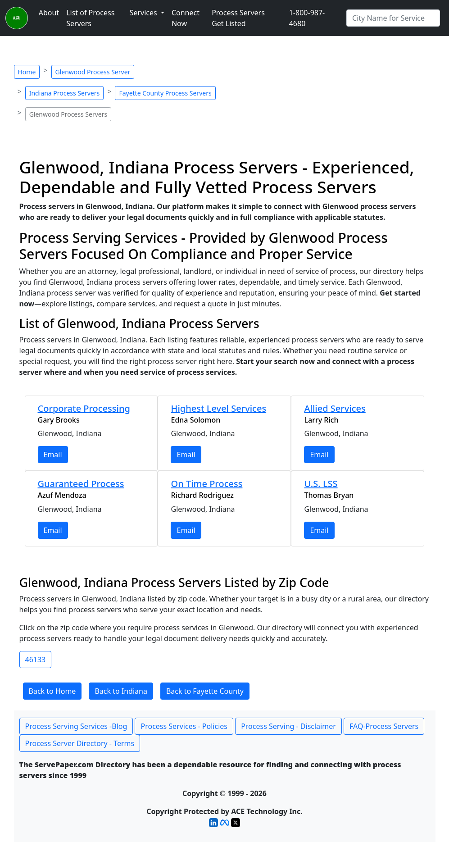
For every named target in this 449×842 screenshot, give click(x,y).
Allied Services (334, 408)
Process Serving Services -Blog (76, 726)
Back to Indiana (121, 691)
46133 (35, 659)
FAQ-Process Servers (383, 726)
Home (27, 72)
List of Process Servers (90, 18)
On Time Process (206, 484)
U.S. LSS (320, 484)
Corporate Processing (84, 408)
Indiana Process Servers (64, 93)
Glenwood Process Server (93, 72)
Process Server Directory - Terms (80, 743)
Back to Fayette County (205, 691)
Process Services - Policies (184, 726)
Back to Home (52, 691)
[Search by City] (393, 18)
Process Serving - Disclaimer (288, 726)
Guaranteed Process (81, 484)
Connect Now (186, 18)
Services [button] (144, 13)
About (49, 13)
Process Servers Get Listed (238, 18)
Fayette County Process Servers (165, 93)
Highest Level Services (218, 408)
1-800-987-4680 (307, 18)
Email (53, 455)
